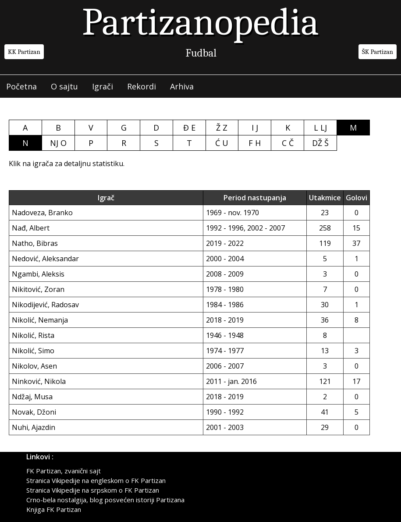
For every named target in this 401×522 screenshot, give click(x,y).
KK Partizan (24, 52)
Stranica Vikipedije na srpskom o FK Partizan (92, 490)
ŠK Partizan (377, 52)
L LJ (320, 127)
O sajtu (64, 86)
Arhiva (182, 86)
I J (255, 127)
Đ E (189, 127)
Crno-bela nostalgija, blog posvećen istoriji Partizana (105, 499)
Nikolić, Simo (33, 350)
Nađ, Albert (31, 228)
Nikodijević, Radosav (45, 304)
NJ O (58, 143)
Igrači (102, 86)
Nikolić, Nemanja (40, 320)
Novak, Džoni (34, 412)
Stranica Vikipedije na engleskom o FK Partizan (96, 480)
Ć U (221, 143)
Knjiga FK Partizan (53, 509)
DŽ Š (320, 143)
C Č (288, 143)
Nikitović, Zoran (38, 289)
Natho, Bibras (35, 243)
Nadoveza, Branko (42, 212)
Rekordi (141, 86)
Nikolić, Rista (33, 335)
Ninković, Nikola (39, 381)
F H (254, 143)
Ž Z (221, 127)
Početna (21, 86)
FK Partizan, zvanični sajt (63, 470)
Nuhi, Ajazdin (33, 427)
